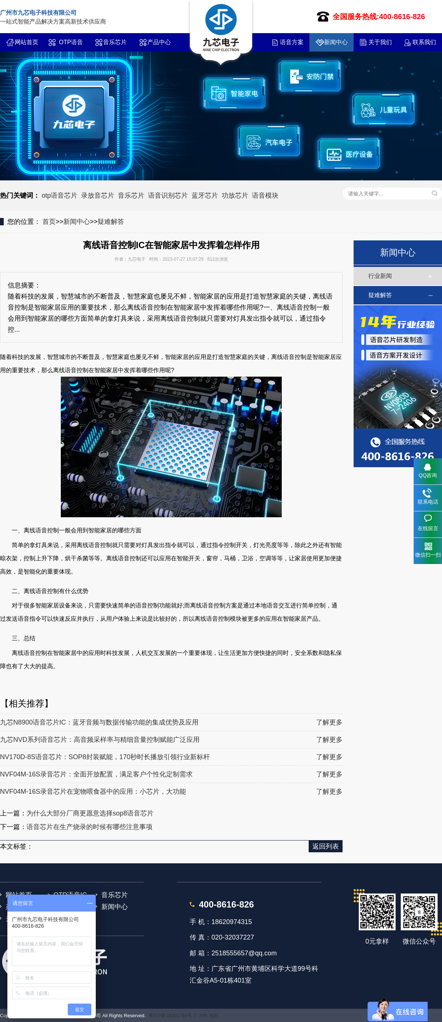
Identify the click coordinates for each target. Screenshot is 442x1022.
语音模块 (265, 195)
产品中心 (159, 42)
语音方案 (292, 42)
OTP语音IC (71, 45)
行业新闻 (380, 276)
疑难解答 (111, 221)
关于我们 (380, 42)
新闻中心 (336, 42)
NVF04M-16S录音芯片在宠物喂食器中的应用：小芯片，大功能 (93, 791)
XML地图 (208, 1015)
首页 (49, 221)
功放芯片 (235, 195)
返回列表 (325, 846)
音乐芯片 (115, 42)
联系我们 (424, 42)
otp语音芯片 (59, 195)
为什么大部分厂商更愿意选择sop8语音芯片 (90, 813)
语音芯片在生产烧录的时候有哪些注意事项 (89, 827)
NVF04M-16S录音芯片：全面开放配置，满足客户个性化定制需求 (96, 774)
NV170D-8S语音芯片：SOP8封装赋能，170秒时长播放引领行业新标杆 (105, 757)
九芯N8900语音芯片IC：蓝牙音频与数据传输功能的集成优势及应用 (99, 722)
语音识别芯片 (168, 195)
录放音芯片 (97, 195)
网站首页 (26, 42)
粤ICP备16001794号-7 (172, 1015)
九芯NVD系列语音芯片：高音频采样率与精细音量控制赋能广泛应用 (100, 739)
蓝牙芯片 (205, 195)
